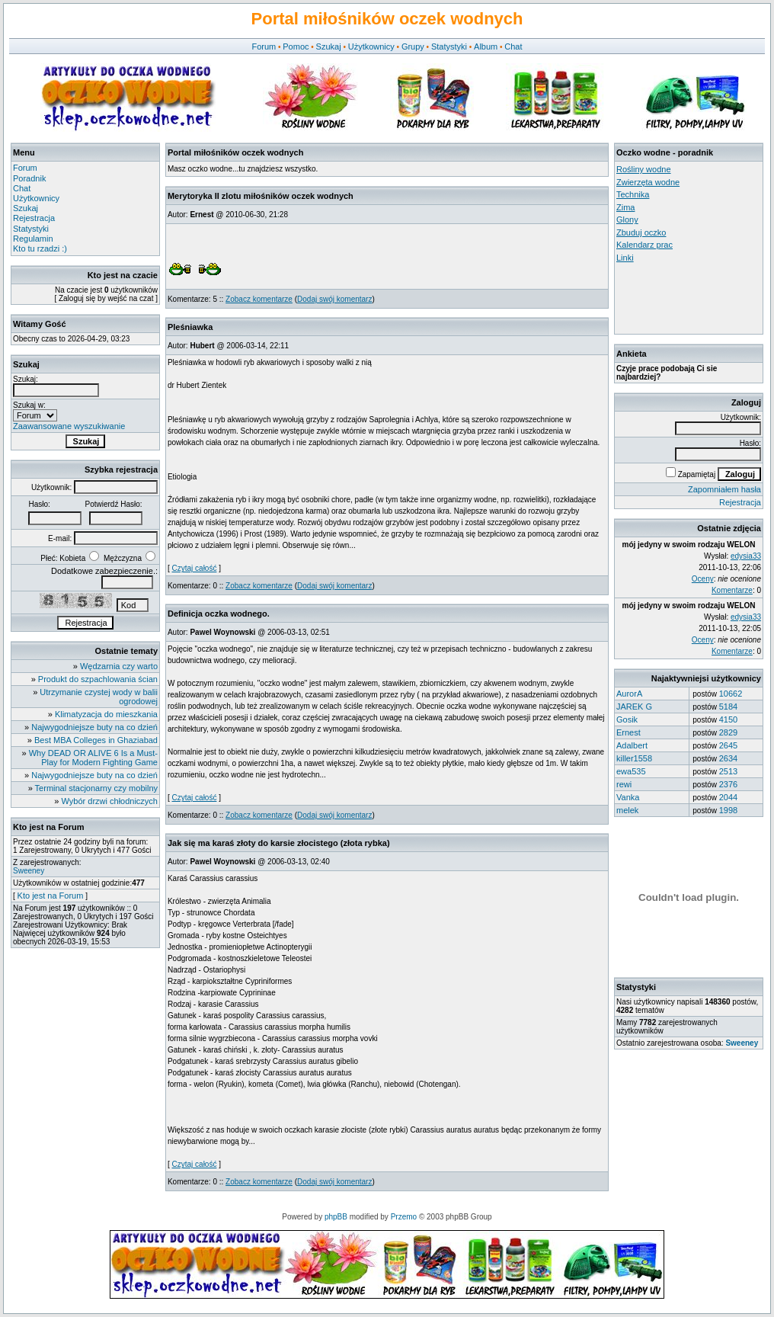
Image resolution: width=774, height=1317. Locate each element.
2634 (728, 758)
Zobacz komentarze (259, 299)
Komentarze (732, 590)
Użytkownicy (371, 46)
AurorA (629, 693)
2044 (728, 797)
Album (485, 46)
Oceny (703, 579)
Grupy (412, 46)
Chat (513, 46)
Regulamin (33, 238)
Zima (625, 207)
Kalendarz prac (644, 244)
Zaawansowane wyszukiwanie (69, 426)
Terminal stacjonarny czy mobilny (96, 788)
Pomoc (296, 46)
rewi (624, 784)
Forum (263, 46)
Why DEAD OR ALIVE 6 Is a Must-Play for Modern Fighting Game (93, 757)
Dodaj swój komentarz (334, 299)
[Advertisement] (684, 298)
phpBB (336, 1217)
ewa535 (631, 771)
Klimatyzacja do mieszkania (106, 714)
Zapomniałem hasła (724, 489)
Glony (627, 219)
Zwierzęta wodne (648, 182)
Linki (625, 257)
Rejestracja (34, 218)
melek (627, 810)
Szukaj (328, 46)
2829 (728, 732)
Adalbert (632, 745)
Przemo (404, 1217)
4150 (728, 719)
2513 (728, 771)
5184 (728, 706)
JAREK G (634, 706)
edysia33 (746, 556)
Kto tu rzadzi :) (40, 248)
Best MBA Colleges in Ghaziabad (96, 740)
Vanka (627, 797)
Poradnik (29, 178)
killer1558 (634, 758)
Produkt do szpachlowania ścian (98, 679)
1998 (728, 810)
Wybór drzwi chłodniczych (110, 801)
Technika (632, 194)
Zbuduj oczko (641, 232)
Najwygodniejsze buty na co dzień (94, 727)
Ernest (628, 732)
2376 (728, 784)
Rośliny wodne (643, 169)
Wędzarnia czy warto (119, 666)
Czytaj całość (194, 568)
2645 (728, 745)
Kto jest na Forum (51, 895)
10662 (731, 693)
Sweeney (28, 871)
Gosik (627, 719)
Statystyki (449, 46)
